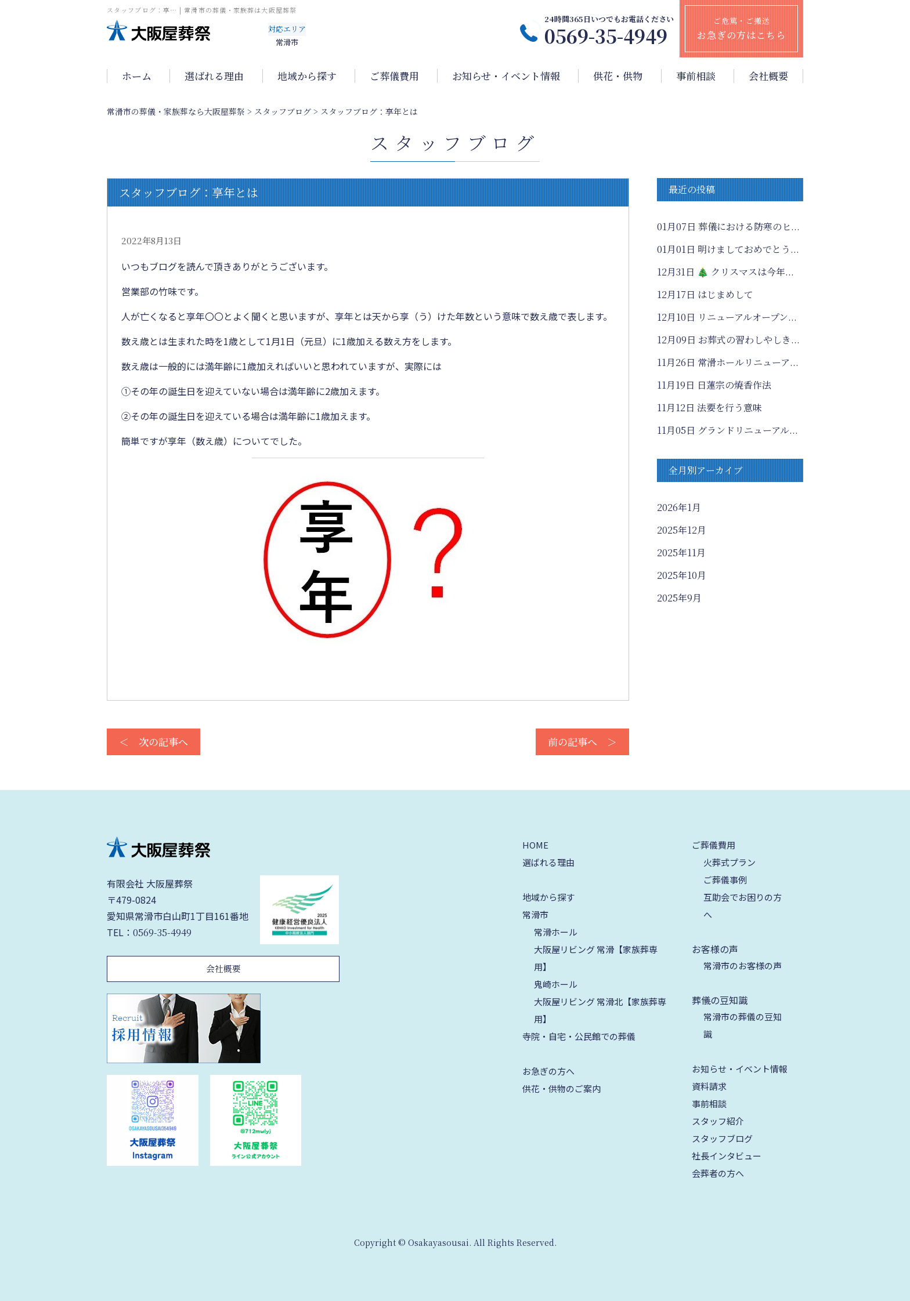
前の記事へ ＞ (582, 741)
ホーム (136, 76)
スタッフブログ (722, 1138)
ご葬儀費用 (394, 76)
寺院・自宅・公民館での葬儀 (578, 1036)
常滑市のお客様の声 (742, 965)
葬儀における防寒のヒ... (728, 226)
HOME (535, 845)
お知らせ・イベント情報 (506, 76)
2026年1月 (679, 507)
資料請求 (709, 1086)
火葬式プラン (729, 862)
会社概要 (768, 76)
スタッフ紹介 (718, 1121)
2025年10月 (681, 575)
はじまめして (705, 294)
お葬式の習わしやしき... (728, 339)
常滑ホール (555, 932)
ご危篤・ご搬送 (741, 28)
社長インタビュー (726, 1156)
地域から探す (307, 76)
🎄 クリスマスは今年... (725, 271)
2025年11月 (681, 552)
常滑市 (535, 914)
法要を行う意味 (709, 407)
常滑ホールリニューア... (728, 362)
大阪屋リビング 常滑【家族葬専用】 (596, 958)
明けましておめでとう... (728, 249)
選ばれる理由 (214, 76)
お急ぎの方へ (548, 1071)
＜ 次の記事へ (153, 741)
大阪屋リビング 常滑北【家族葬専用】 (600, 1010)
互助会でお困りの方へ (742, 906)
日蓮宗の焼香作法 (714, 385)
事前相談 (696, 76)
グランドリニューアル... (727, 430)
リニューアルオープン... (727, 317)
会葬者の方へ (718, 1173)
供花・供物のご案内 (561, 1088)
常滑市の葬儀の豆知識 (742, 1025)
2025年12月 (681, 530)
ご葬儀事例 (725, 880)
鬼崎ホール (555, 984)
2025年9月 (679, 597)
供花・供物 (617, 76)
